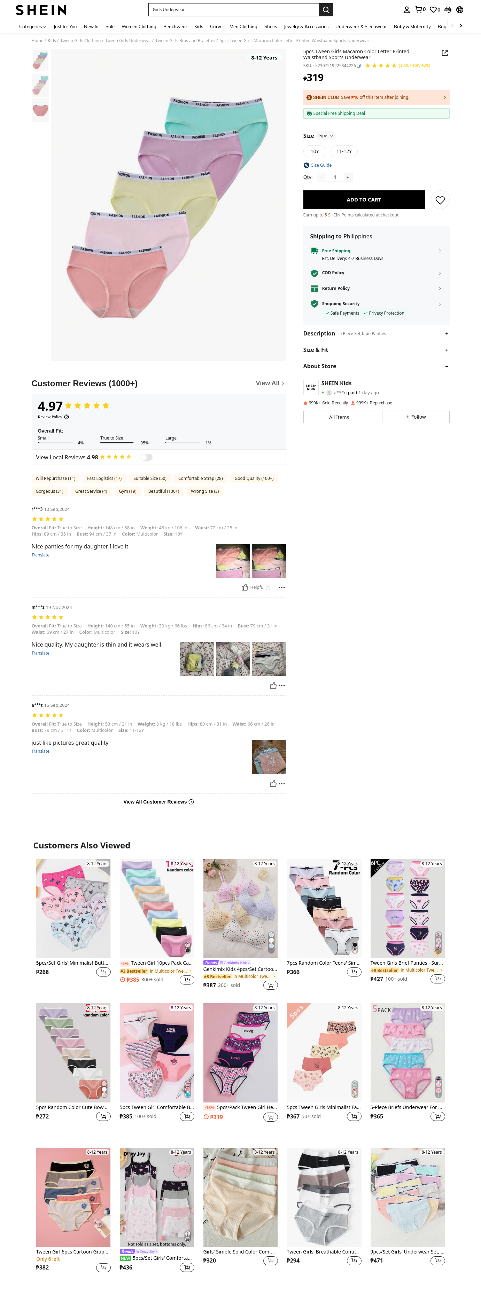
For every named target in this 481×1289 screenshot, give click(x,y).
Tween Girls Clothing (80, 40)
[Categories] (33, 26)
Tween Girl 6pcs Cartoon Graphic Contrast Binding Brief (73, 1252)
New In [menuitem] (91, 26)
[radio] (314, 151)
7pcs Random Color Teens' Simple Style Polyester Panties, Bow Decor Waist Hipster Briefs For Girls (324, 963)
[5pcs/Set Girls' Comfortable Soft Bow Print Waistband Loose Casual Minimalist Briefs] (157, 1197)
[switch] (146, 457)
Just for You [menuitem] (65, 26)
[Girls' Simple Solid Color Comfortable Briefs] (240, 1197)
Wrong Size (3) (205, 491)
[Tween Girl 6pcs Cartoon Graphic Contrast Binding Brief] (73, 1197)
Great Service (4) (91, 491)
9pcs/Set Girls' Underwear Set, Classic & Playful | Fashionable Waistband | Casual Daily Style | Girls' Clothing (408, 1252)
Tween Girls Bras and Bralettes (185, 40)
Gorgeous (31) (49, 491)
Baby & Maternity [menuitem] (412, 26)
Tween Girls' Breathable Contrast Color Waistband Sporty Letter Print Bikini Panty (324, 1252)
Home (38, 40)
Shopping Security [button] (341, 303)
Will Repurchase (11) (56, 478)
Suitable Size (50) (149, 478)
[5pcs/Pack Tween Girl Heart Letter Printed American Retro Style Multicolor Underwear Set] (240, 1052)
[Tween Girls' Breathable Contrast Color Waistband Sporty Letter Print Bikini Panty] (324, 1197)
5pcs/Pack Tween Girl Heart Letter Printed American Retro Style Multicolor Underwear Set (240, 1108)
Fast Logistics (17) (104, 478)
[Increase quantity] (347, 177)
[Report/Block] (282, 587)
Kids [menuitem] (198, 26)
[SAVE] (440, 199)
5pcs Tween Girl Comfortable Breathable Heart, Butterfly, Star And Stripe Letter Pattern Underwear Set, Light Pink (157, 1107)
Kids (52, 40)
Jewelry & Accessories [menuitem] (306, 26)
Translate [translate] (41, 555)
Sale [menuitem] (110, 26)
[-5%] (125, 963)
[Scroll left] (452, 26)
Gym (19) (128, 491)
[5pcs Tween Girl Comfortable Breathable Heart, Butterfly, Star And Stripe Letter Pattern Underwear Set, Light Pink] (157, 1052)
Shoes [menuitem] (270, 26)
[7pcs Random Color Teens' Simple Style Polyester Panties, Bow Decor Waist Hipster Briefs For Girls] (324, 908)
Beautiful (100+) (163, 491)
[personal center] (407, 10)
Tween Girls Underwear (128, 40)
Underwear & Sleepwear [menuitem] (361, 26)
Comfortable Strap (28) (200, 478)
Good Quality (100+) (254, 478)
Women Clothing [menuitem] (139, 26)
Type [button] (326, 136)
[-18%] (209, 1108)
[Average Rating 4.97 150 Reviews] (397, 66)
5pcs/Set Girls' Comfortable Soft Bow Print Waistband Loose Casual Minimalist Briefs (157, 1258)
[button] (233, 9)
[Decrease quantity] (321, 177)
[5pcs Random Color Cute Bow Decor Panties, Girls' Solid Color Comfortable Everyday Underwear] (73, 1052)
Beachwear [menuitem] (175, 26)
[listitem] (73, 925)
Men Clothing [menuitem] (243, 26)
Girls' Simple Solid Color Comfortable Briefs (240, 1252)
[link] (420, 9)
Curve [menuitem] (216, 26)
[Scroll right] (460, 26)
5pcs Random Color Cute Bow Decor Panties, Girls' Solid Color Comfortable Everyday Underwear (73, 1107)
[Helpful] (245, 587)
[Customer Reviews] (159, 383)
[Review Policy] (53, 417)
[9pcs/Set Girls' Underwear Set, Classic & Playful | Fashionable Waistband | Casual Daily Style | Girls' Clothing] (408, 1197)
